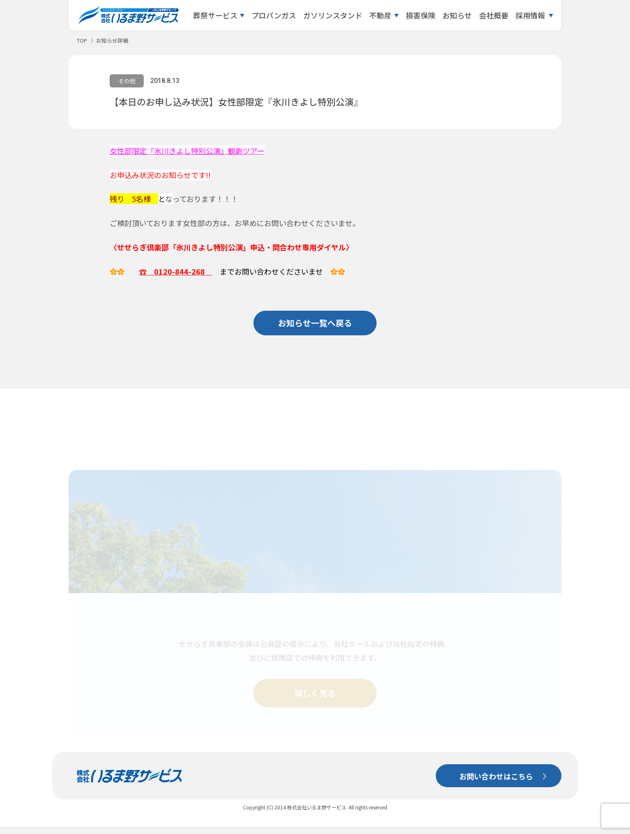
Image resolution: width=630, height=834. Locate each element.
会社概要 (493, 15)
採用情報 (530, 15)
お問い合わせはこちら (496, 783)
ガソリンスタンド (332, 15)
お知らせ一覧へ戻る (315, 323)
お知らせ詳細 (112, 40)
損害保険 (420, 15)
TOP (82, 40)
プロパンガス (273, 15)
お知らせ (457, 15)
